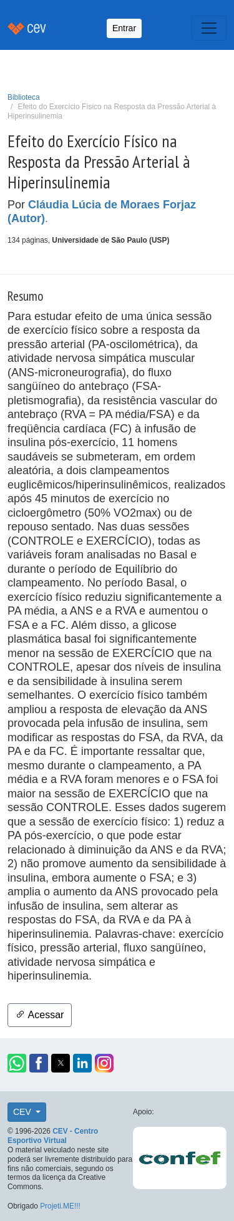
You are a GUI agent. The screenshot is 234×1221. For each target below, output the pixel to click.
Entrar (124, 28)
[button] (16, 1063)
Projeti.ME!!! (60, 1206)
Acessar (40, 1014)
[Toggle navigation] (209, 28)
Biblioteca (23, 97)
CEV (23, 1112)
